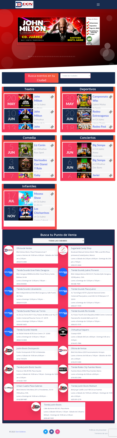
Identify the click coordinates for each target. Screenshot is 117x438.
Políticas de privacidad (97, 430)
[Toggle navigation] (98, 4)
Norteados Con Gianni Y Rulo (40, 164)
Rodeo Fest (99, 126)
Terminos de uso (101, 433)
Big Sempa (99, 145)
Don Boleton (21, 432)
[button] (23, 29)
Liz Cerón (39, 145)
